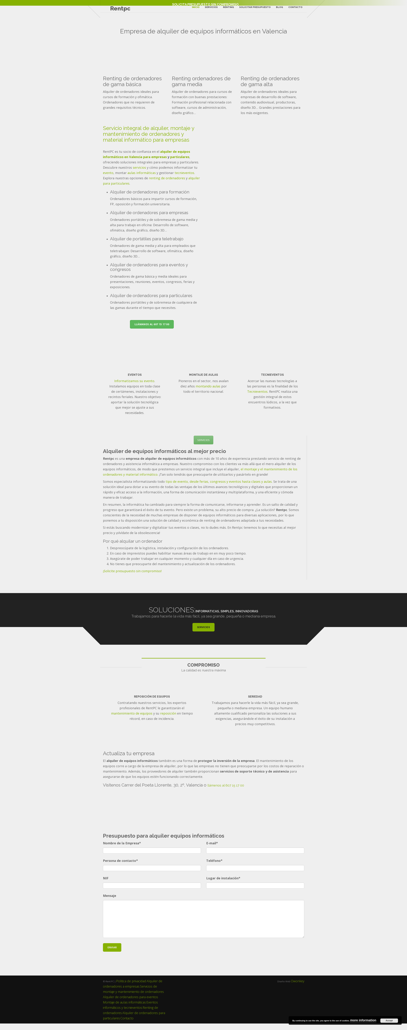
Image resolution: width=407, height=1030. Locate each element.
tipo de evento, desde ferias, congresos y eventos (203, 488)
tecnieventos (184, 179)
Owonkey (297, 987)
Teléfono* (214, 867)
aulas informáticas (141, 179)
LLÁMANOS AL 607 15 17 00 (152, 330)
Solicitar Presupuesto (254, 8)
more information (363, 1020)
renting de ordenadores (167, 184)
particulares (179, 163)
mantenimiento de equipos (131, 720)
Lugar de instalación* (223, 885)
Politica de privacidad (131, 987)
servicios (139, 174)
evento (108, 179)
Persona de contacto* (120, 867)
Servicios (210, 8)
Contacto (294, 8)
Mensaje (109, 902)
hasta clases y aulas (257, 488)
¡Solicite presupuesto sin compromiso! (132, 577)
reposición (168, 720)
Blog (278, 8)
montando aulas (208, 393)
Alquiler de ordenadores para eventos (130, 1003)
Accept (389, 1020)
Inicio (195, 8)
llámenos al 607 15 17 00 (225, 792)
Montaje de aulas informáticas (124, 1009)
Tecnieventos (257, 398)
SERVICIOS (203, 446)
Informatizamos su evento (134, 387)
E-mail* (212, 850)
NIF (105, 885)
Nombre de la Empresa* (122, 850)
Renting (227, 8)
